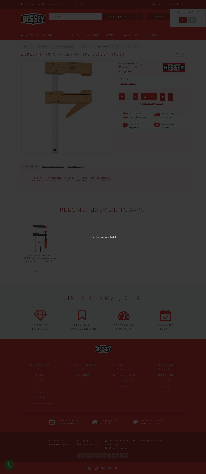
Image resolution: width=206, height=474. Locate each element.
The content (94, 237)
